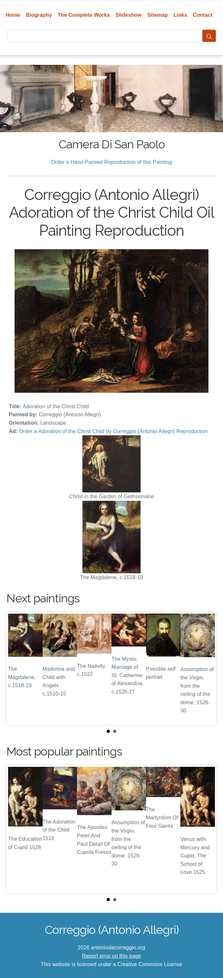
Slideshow (129, 15)
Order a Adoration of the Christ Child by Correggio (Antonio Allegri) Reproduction (113, 431)
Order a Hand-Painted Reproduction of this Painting (111, 162)
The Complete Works (84, 15)
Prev (16, 668)
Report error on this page (111, 956)
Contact (203, 15)
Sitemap (157, 15)
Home (13, 15)
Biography (39, 15)
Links (180, 15)
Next (206, 668)
